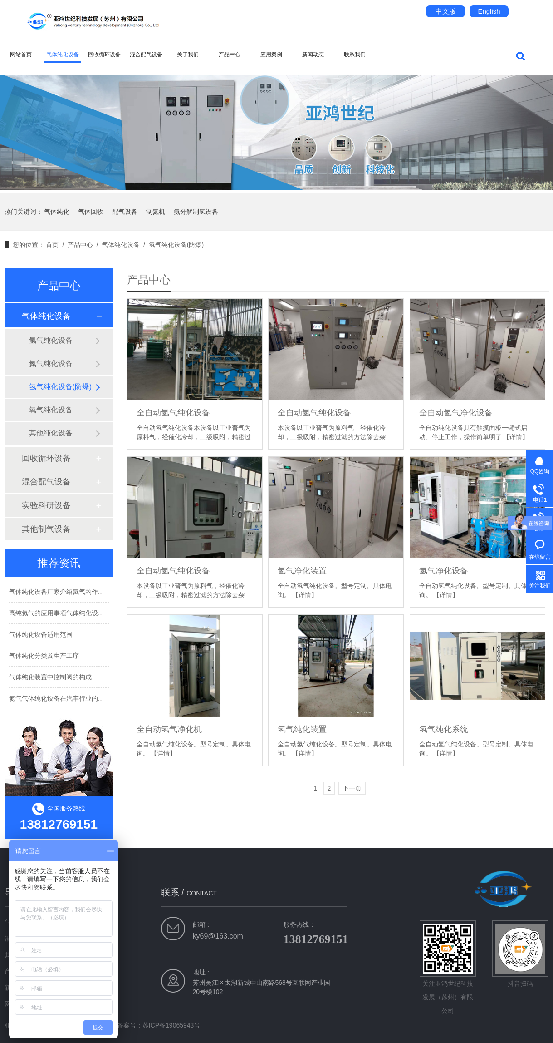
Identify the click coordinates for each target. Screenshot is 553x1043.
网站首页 (21, 54)
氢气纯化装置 (302, 729)
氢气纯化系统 (443, 729)
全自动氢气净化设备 (456, 412)
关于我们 (188, 54)
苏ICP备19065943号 (171, 1025)
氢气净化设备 (443, 570)
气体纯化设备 (62, 54)
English (489, 11)
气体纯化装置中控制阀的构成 (50, 677)
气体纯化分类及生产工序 (44, 655)
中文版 (446, 11)
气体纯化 (56, 211)
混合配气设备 (146, 54)
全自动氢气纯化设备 (173, 412)
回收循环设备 (104, 54)
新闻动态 (313, 54)
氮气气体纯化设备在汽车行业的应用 (60, 698)
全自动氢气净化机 (169, 729)
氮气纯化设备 (51, 363)
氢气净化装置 (302, 570)
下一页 (352, 788)
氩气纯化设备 (51, 340)
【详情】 (516, 436)
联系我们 (355, 54)
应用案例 (271, 54)
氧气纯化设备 (51, 410)
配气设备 (124, 211)
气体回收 (90, 211)
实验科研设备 (46, 505)
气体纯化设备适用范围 (41, 634)
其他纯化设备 (51, 433)
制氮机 (155, 211)
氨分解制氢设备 (196, 211)
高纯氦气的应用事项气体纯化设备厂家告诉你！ (75, 613)
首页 (52, 244)
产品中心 (229, 54)
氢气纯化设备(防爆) (176, 244)
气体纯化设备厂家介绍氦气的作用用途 (63, 591)
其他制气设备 (46, 529)
